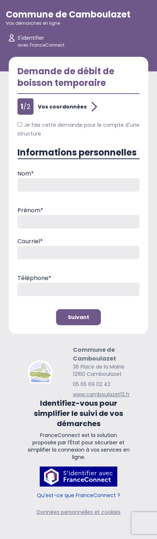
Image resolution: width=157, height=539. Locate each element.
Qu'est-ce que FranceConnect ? (78, 495)
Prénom (30, 210)
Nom (25, 173)
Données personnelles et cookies (79, 512)
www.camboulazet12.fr (101, 394)
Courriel (30, 241)
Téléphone (34, 278)
